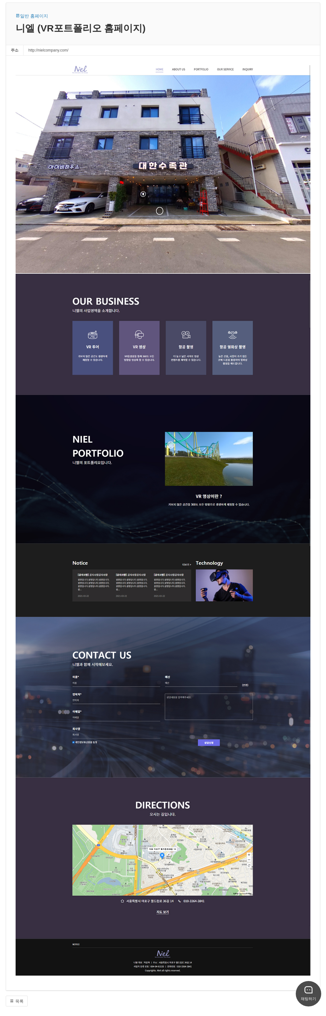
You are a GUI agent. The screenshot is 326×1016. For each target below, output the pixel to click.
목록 (17, 1001)
